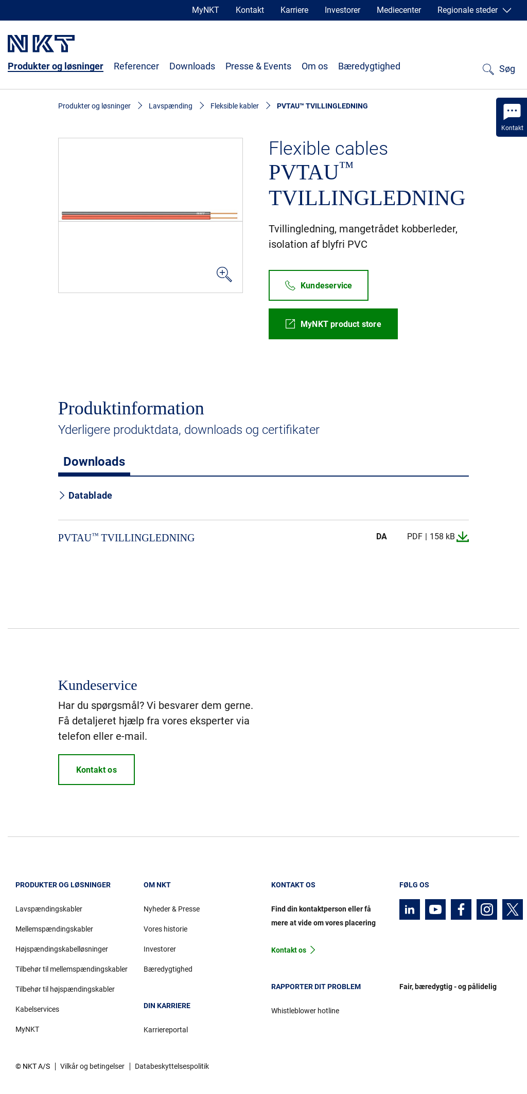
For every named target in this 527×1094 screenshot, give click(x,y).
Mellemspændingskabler (54, 929)
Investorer (342, 10)
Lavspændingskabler (48, 909)
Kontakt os (288, 950)
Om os (315, 66)
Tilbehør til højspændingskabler (65, 989)
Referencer (136, 66)
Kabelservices (37, 1009)
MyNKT (205, 10)
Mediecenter (399, 10)
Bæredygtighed (369, 66)
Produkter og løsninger (55, 66)
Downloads (192, 66)
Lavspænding (170, 106)
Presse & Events (258, 66)
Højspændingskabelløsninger (61, 949)
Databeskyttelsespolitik (172, 1066)
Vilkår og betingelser (92, 1066)
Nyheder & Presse (172, 909)
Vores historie (165, 929)
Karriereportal (166, 1030)
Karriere (294, 10)
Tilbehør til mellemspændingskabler (71, 969)
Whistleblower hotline (305, 1011)
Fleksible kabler (234, 106)
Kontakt (250, 10)
